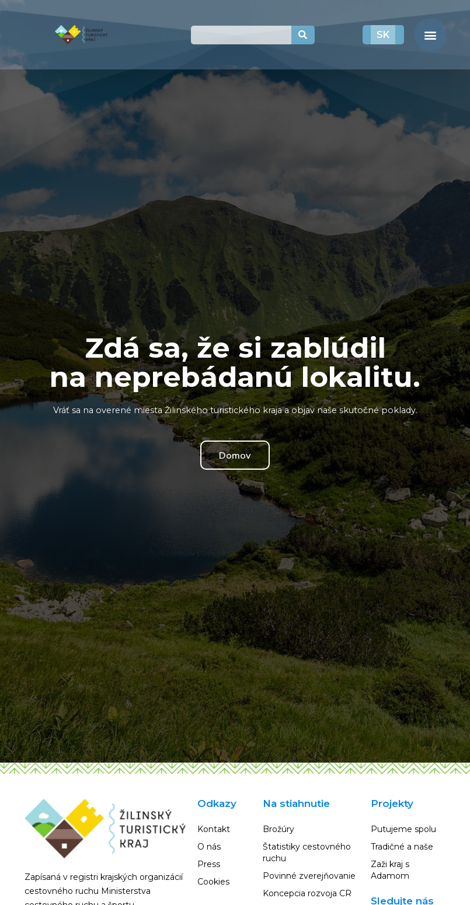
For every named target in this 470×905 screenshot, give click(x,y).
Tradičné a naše (402, 846)
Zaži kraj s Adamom (390, 870)
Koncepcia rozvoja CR (307, 893)
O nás (209, 846)
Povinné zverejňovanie (309, 876)
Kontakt (213, 829)
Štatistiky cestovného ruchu (307, 852)
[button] (431, 35)
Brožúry (278, 829)
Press (208, 864)
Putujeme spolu (403, 829)
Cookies (213, 881)
